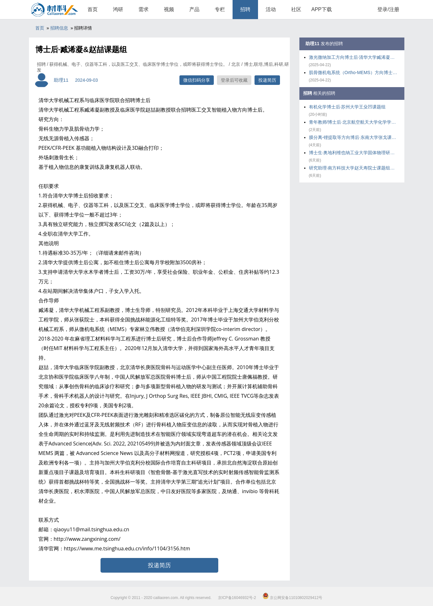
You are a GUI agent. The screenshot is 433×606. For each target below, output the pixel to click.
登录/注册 (388, 9)
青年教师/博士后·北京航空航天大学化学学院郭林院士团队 (353, 122)
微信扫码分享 (196, 80)
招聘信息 (59, 28)
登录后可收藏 (234, 80)
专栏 (220, 9)
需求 (143, 9)
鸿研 (118, 9)
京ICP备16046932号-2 (237, 598)
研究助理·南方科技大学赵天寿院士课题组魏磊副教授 (353, 167)
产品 (194, 9)
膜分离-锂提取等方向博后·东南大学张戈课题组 (353, 137)
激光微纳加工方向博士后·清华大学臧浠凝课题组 (353, 57)
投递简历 (267, 80)
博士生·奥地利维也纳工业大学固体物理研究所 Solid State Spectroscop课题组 (353, 152)
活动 (271, 9)
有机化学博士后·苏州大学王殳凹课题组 (347, 106)
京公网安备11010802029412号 (292, 598)
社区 (296, 9)
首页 (92, 9)
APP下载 (321, 9)
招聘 (245, 9)
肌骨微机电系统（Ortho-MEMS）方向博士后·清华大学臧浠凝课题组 (353, 72)
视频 (169, 9)
